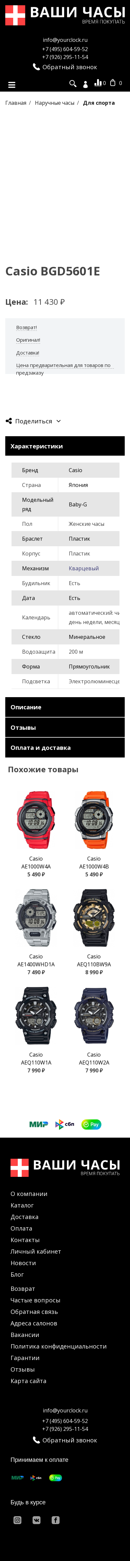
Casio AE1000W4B (94, 862)
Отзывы (23, 1369)
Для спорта (99, 102)
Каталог (22, 1205)
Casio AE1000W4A (36, 862)
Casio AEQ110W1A (36, 1058)
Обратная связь (34, 1312)
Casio (75, 470)
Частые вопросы (36, 1300)
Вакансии (25, 1335)
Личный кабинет (36, 1251)
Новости (23, 1263)
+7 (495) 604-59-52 (65, 49)
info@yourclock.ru (65, 39)
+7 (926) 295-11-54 (65, 57)
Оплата (21, 1228)
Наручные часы (55, 102)
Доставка (25, 1217)
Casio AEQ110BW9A (94, 960)
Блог (17, 1274)
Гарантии (25, 1358)
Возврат (23, 1288)
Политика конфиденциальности (59, 1346)
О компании (29, 1194)
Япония (78, 485)
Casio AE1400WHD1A (36, 960)
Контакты (25, 1240)
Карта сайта (28, 1381)
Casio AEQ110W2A (94, 1058)
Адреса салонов (34, 1323)
